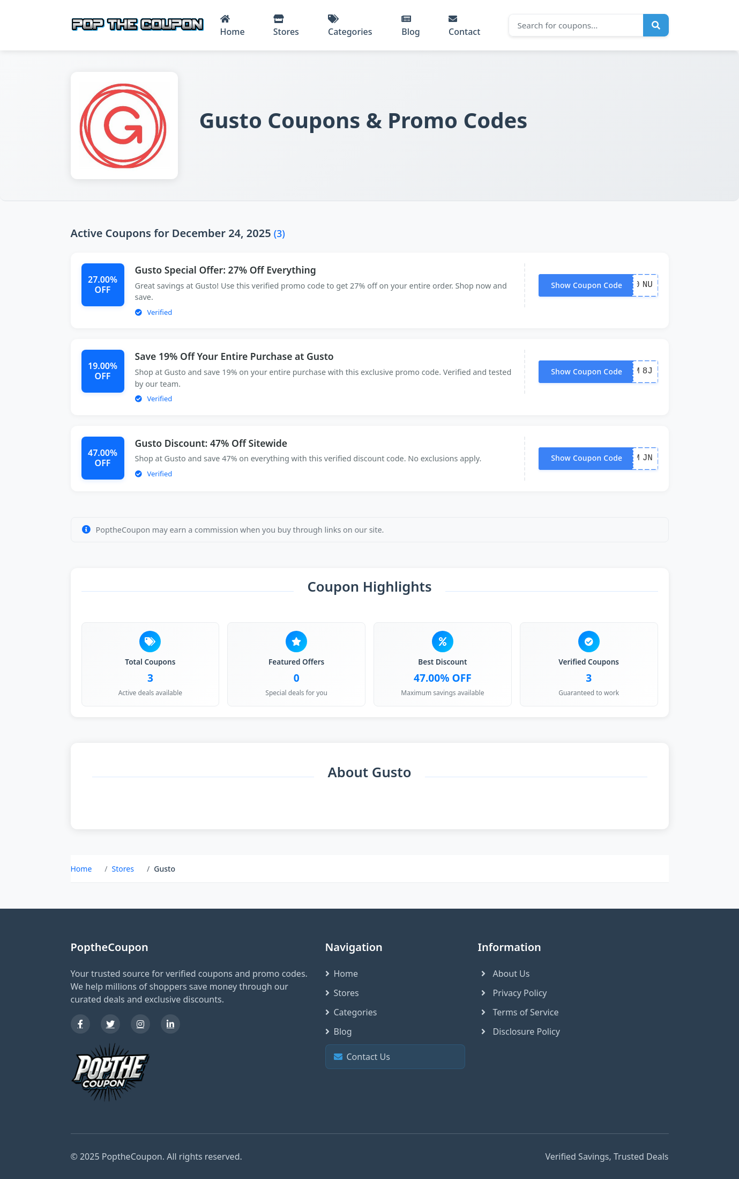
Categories (350, 26)
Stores (286, 26)
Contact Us (394, 1056)
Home (232, 26)
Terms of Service (518, 1012)
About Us (504, 973)
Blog (410, 26)
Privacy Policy (512, 993)
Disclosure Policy (519, 1031)
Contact (464, 26)
